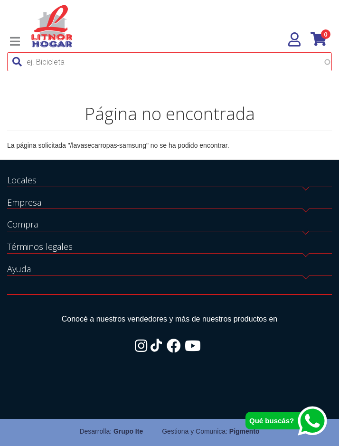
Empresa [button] (24, 202)
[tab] (169, 180)
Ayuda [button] (19, 269)
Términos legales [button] (40, 246)
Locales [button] (22, 180)
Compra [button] (22, 224)
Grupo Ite (128, 431)
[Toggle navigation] (15, 41)
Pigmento (244, 431)
